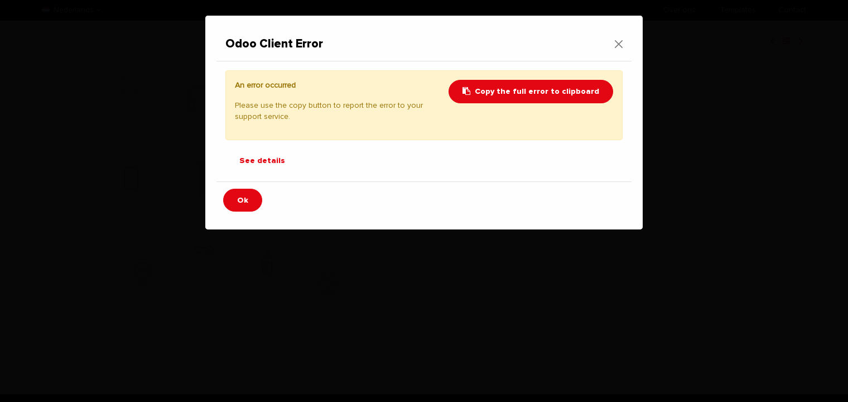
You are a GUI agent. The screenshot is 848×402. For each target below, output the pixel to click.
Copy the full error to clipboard (530, 91)
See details (262, 160)
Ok (242, 200)
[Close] (618, 44)
